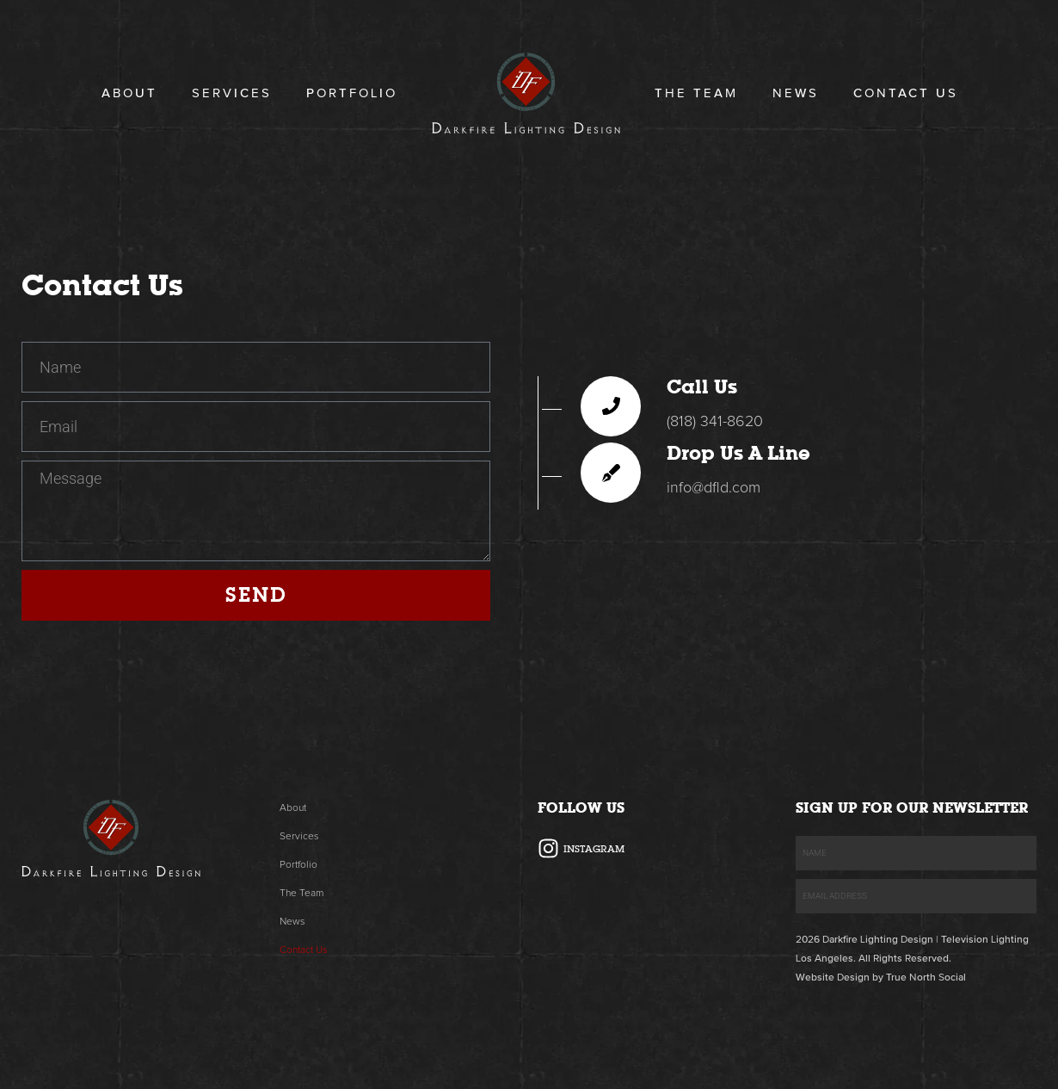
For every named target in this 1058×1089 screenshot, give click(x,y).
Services (232, 93)
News (795, 93)
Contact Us (905, 93)
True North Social (926, 978)
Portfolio (351, 93)
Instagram (593, 849)
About (129, 93)
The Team (696, 93)
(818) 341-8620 (715, 422)
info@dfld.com (713, 488)
